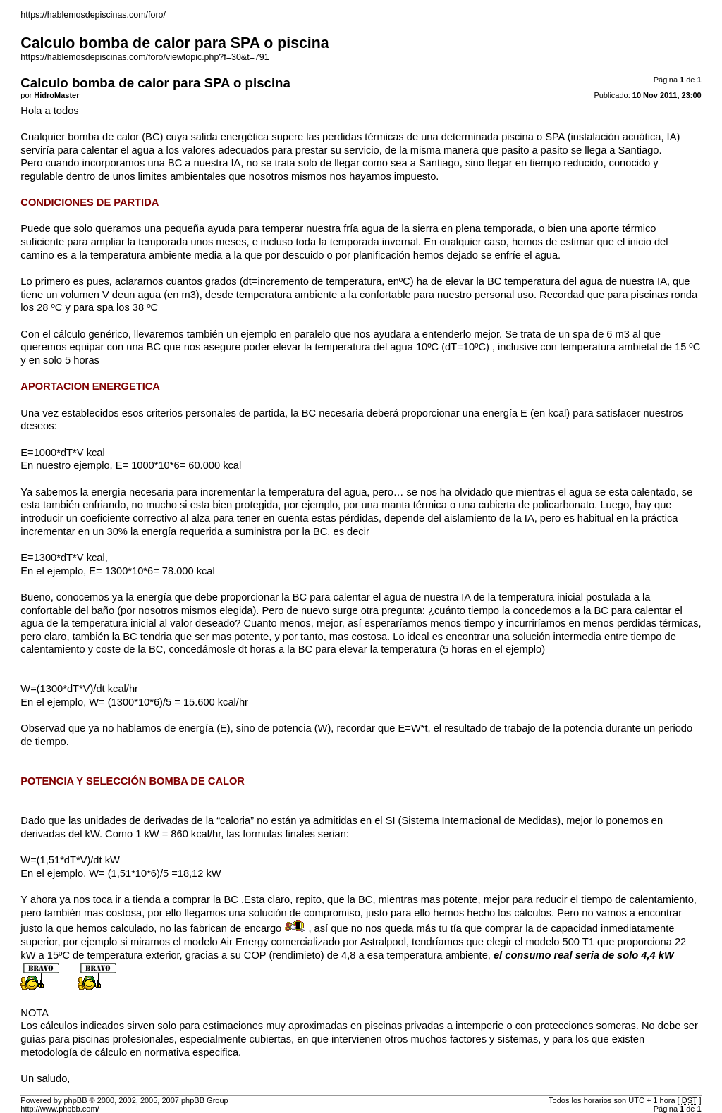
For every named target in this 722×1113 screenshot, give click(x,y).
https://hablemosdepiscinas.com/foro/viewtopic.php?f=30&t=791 (144, 57)
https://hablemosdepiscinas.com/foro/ (93, 15)
